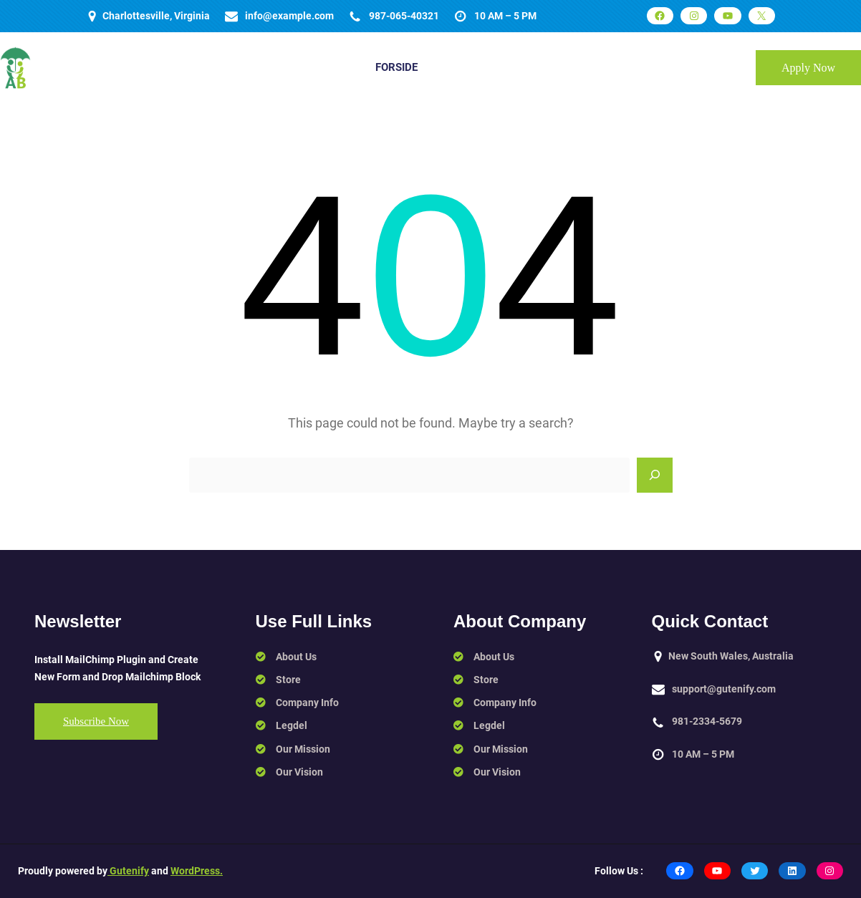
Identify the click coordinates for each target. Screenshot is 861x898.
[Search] (655, 475)
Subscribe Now (96, 721)
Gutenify (128, 871)
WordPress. (196, 871)
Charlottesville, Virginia (156, 15)
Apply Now (808, 68)
